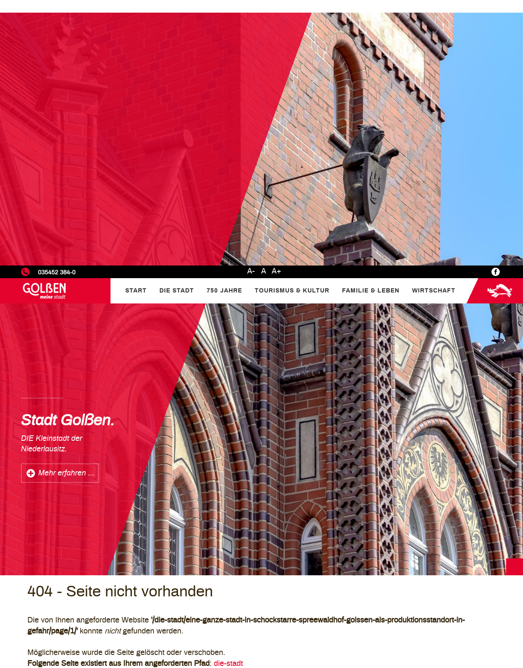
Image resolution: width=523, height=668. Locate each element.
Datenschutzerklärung (434, 589)
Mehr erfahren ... (66, 208)
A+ (276, 6)
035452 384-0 (56, 7)
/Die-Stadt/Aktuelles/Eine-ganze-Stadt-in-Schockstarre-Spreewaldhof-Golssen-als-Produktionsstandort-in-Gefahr (292, 431)
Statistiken (406, 611)
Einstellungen (411, 601)
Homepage (168, 463)
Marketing (405, 622)
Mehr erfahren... (211, 554)
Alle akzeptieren (479, 636)
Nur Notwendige (415, 636)
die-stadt (228, 398)
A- (251, 6)
